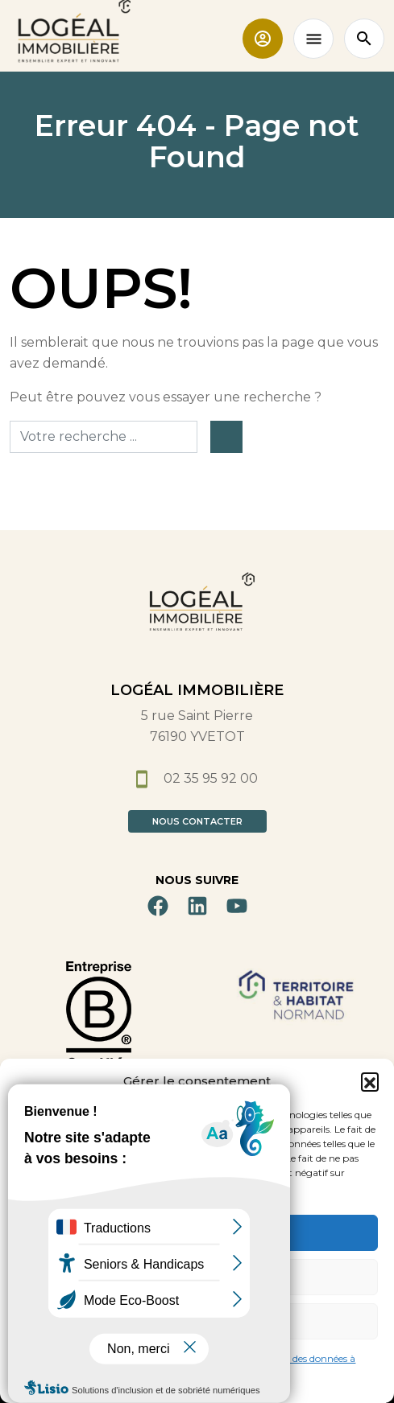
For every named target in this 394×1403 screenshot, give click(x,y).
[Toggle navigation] (313, 38)
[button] (370, 1081)
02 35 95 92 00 (197, 778)
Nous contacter (197, 821)
